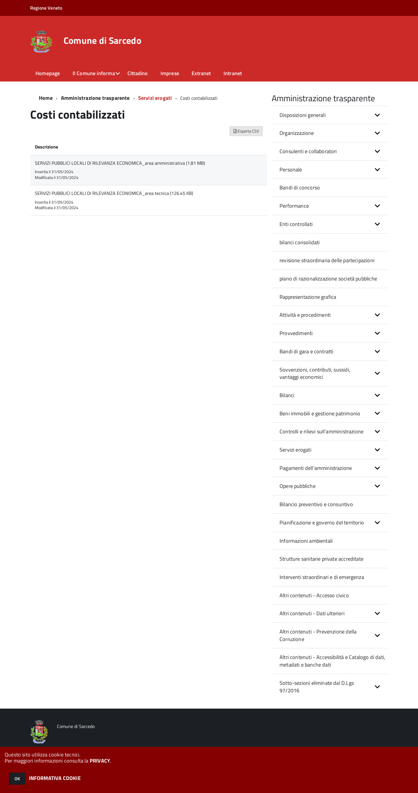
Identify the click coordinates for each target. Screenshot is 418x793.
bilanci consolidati (300, 242)
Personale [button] (291, 169)
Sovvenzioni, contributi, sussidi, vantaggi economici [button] (315, 373)
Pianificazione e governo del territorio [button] (322, 522)
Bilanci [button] (287, 395)
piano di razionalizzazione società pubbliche (328, 279)
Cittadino (137, 73)
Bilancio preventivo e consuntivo (316, 504)
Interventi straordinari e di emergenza (322, 577)
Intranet (233, 73)
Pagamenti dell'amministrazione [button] (316, 468)
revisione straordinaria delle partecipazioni (327, 260)
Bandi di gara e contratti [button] (307, 351)
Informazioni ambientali (306, 541)
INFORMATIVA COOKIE (55, 778)
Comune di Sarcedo (102, 40)
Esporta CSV (246, 131)
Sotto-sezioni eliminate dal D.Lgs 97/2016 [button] (317, 686)
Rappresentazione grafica (308, 297)
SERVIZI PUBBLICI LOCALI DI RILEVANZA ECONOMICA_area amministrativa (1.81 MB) (120, 163)
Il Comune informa (94, 73)
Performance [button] (294, 206)
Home (46, 98)
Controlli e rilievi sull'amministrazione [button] (321, 431)
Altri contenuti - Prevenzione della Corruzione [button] (318, 635)
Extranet (201, 73)
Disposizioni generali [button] (303, 115)
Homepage (47, 73)
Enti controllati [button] (296, 224)
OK (17, 778)
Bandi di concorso (300, 187)
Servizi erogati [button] (295, 450)
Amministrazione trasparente (95, 98)
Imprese (170, 73)
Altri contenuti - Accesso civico (314, 595)
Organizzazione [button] (297, 133)
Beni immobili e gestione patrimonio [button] (320, 413)
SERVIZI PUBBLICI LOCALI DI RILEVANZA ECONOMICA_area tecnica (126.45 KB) (114, 193)
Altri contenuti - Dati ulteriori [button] (312, 613)
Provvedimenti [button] (296, 333)
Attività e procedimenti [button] (305, 315)
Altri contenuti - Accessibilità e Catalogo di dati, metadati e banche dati (332, 661)
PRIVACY (100, 761)
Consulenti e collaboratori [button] (308, 151)
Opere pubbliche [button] (298, 486)
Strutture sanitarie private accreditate (321, 559)
